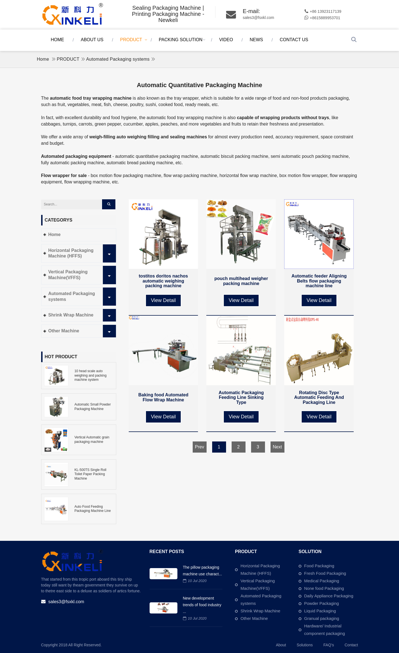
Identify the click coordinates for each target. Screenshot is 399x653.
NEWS (256, 39)
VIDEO (226, 39)
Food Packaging (319, 565)
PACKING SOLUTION (180, 39)
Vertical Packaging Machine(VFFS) (82, 275)
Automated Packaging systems (118, 59)
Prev (199, 447)
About (281, 645)
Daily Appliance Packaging (328, 595)
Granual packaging (321, 618)
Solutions (305, 645)
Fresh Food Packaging (325, 573)
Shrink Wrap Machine (82, 315)
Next (277, 447)
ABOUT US (92, 39)
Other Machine (82, 331)
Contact (351, 645)
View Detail (163, 300)
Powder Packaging (321, 603)
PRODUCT (131, 39)
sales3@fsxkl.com (258, 17)
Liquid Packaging (320, 610)
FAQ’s (328, 645)
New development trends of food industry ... (202, 605)
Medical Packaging (321, 580)
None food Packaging (324, 588)
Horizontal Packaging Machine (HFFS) (82, 253)
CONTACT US (294, 39)
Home (57, 39)
